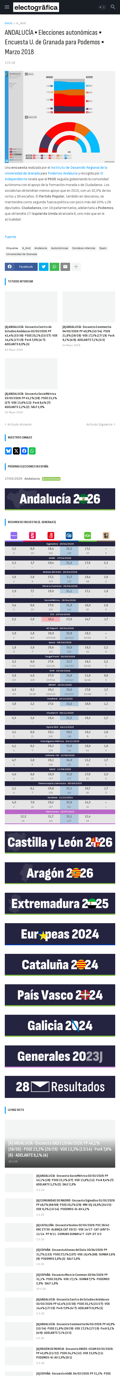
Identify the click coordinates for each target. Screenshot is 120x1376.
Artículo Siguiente (99, 424)
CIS (52, 614)
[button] (6, 7)
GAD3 (52, 769)
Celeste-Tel (52, 755)
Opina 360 (52, 727)
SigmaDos (52, 543)
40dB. (52, 558)
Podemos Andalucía (63, 173)
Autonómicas (59, 248)
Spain (103, 248)
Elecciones (52, 811)
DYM (52, 670)
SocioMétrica (52, 600)
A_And (21, 23)
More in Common (52, 586)
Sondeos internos (83, 248)
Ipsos (52, 642)
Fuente (10, 237)
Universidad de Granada (21, 254)
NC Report (52, 628)
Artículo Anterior (19, 424)
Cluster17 (52, 712)
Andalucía (41, 248)
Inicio (8, 23)
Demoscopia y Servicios (52, 783)
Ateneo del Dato (52, 572)
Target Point (52, 656)
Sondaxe (52, 797)
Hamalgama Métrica (52, 741)
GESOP (52, 684)
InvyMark (52, 698)
